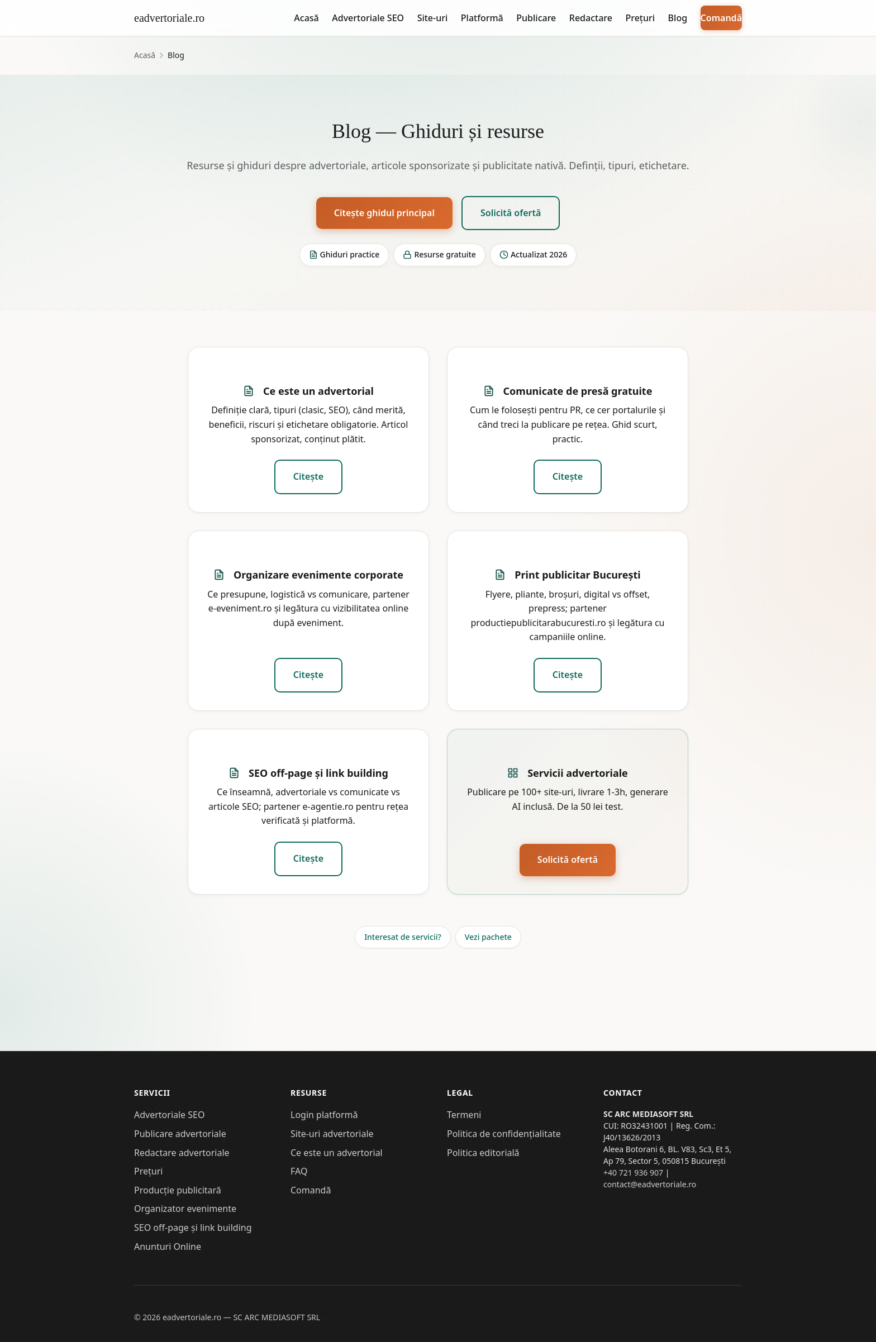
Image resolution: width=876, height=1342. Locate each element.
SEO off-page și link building (318, 773)
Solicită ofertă (510, 213)
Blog (677, 18)
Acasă (306, 18)
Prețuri (640, 18)
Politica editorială (483, 1153)
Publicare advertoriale (180, 1134)
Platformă (482, 18)
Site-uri (432, 18)
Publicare (536, 18)
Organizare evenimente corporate (318, 574)
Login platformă (324, 1115)
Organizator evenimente (185, 1208)
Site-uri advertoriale (332, 1134)
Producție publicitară (177, 1190)
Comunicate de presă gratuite (578, 391)
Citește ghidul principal (384, 213)
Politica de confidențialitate (504, 1134)
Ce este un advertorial (318, 391)
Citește (308, 476)
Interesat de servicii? (402, 937)
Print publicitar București (577, 574)
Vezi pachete (488, 937)
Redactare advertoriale (182, 1153)
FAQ (299, 1171)
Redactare (590, 18)
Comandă (721, 18)
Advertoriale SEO (368, 18)
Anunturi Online (167, 1246)
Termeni (464, 1115)
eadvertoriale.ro (169, 18)
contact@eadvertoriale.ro (649, 1184)
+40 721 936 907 (633, 1172)
